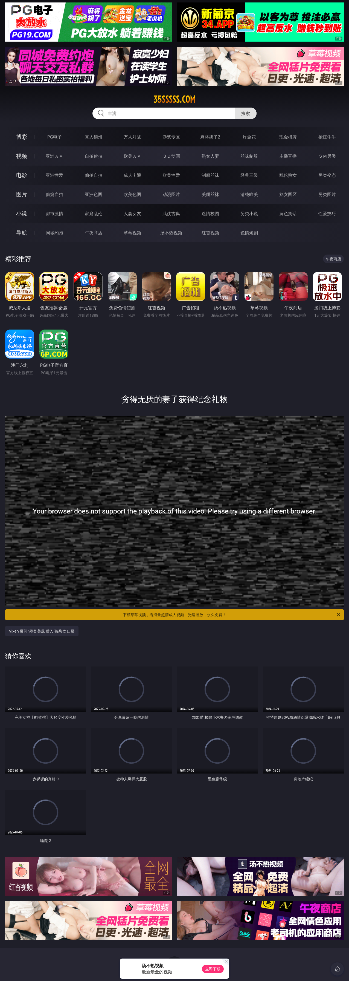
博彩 (21, 136)
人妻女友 (132, 213)
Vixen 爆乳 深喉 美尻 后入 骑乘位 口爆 (42, 631)
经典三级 (249, 175)
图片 (21, 194)
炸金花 (249, 137)
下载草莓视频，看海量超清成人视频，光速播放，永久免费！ (232, 614)
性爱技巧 (327, 213)
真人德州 (93, 137)
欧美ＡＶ (132, 156)
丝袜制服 (249, 156)
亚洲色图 (93, 194)
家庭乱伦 (93, 213)
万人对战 (132, 137)
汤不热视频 (171, 233)
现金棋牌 (288, 137)
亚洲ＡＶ (54, 156)
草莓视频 (132, 233)
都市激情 (54, 213)
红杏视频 (210, 233)
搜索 (245, 113)
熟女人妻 (210, 156)
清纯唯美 (249, 194)
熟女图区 (288, 194)
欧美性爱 (171, 175)
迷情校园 (210, 213)
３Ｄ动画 (171, 156)
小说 (21, 213)
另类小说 (249, 213)
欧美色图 (132, 194)
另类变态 (327, 175)
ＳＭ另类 (327, 156)
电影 (21, 175)
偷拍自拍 (93, 175)
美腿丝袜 (210, 194)
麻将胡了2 (210, 137)
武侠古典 (171, 213)
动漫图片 (171, 194)
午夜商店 (93, 233)
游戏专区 (171, 137)
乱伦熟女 (288, 175)
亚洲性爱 (54, 175)
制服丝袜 (210, 175)
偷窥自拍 (54, 194)
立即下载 (212, 968)
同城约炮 (54, 233)
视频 (21, 156)
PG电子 (54, 137)
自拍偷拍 (93, 156)
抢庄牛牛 (327, 137)
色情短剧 (249, 233)
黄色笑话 (288, 213)
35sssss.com (174, 99)
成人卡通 (132, 175)
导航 (21, 232)
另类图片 (327, 194)
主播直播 (288, 156)
